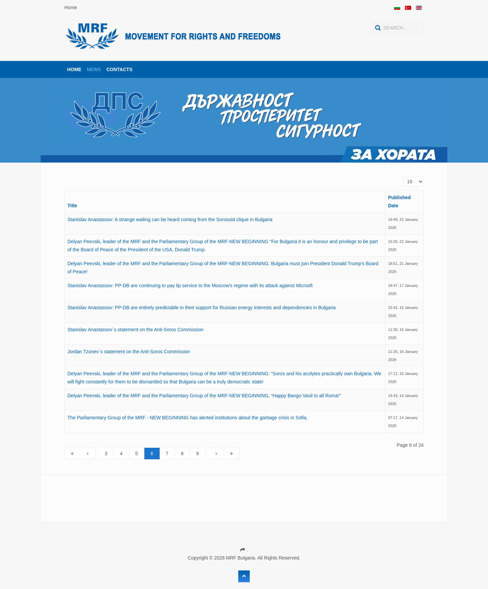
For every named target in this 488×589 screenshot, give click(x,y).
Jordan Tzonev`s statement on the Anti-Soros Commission (128, 351)
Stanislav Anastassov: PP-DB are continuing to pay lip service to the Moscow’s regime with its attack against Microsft (189, 285)
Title (72, 205)
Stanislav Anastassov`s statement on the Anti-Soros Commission (135, 329)
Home (70, 7)
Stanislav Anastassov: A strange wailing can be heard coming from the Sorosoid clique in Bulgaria (169, 219)
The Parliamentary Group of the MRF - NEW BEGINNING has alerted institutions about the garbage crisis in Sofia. (187, 417)
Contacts (119, 69)
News (94, 69)
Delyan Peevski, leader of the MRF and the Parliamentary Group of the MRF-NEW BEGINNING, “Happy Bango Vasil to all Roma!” (204, 395)
